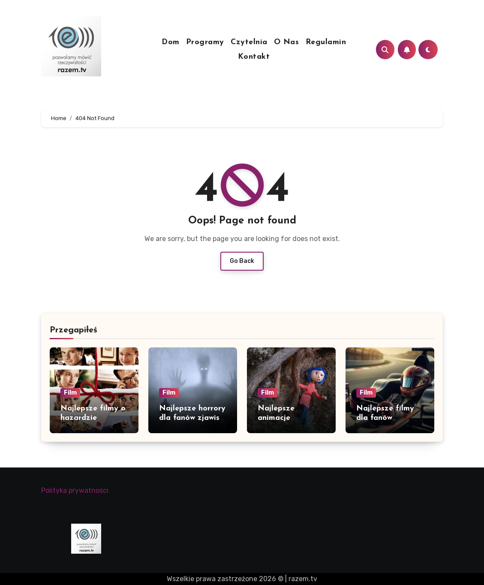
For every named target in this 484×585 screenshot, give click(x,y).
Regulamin (326, 42)
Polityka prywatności (74, 490)
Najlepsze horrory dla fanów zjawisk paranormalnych (192, 417)
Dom (171, 42)
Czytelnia (249, 42)
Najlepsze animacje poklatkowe (279, 417)
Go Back (242, 261)
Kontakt (254, 57)
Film (70, 392)
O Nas (286, 42)
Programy (205, 42)
